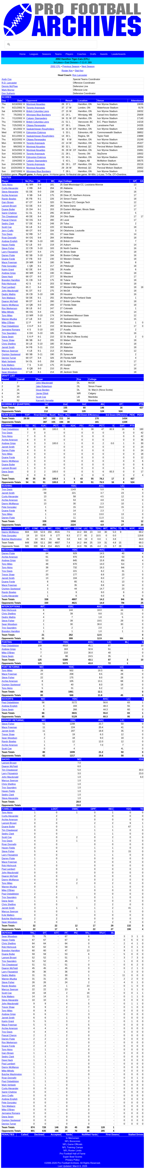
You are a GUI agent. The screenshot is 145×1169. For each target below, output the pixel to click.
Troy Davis (7, 234)
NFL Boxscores (72, 1141)
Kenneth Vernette (45, 400)
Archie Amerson (10, 195)
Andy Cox (6, 79)
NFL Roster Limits (72, 1150)
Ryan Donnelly (9, 237)
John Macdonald (10, 291)
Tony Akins (7, 184)
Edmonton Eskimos (36, 132)
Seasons (46, 54)
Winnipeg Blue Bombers (38, 115)
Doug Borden (42, 390)
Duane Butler (8, 209)
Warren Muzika (9, 319)
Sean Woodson (9, 372)
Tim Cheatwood (9, 216)
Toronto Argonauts (35, 108)
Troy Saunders (9, 333)
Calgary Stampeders (36, 118)
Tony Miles (7, 315)
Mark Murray (8, 90)
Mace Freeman (9, 262)
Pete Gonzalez (9, 266)
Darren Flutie (8, 255)
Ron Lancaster (79, 75)
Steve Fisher (8, 248)
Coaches (81, 54)
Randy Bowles (9, 199)
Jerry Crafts (7, 230)
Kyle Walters (8, 365)
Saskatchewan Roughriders (40, 129)
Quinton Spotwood (11, 354)
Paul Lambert (8, 287)
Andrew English (9, 241)
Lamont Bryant (9, 206)
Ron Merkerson (9, 308)
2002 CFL (55, 66)
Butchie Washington (12, 368)
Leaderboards (119, 54)
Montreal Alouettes (35, 104)
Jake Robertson (44, 386)
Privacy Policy (72, 1160)
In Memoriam (72, 1138)
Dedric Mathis (9, 294)
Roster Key (67, 70)
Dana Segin (8, 336)
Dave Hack (7, 276)
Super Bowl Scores (72, 1157)
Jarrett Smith (8, 347)
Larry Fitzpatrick (10, 252)
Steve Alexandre (10, 192)
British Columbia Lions (37, 111)
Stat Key (79, 70)
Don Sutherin (8, 93)
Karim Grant (8, 269)
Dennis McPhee (10, 86)
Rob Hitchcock (9, 283)
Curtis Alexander (10, 188)
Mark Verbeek (9, 361)
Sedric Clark (8, 223)
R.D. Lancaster (9, 83)
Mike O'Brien (8, 322)
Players (69, 54)
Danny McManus (10, 305)
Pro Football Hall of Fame (72, 1153)
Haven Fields (8, 245)
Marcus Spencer (10, 351)
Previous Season (71, 66)
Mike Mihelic (8, 312)
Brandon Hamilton (11, 280)
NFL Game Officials (72, 1144)
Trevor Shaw (8, 340)
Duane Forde (8, 259)
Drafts (93, 54)
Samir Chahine (9, 213)
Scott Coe (7, 227)
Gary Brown (8, 202)
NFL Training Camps (72, 1147)
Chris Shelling (9, 344)
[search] (50, 44)
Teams (58, 54)
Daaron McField (10, 301)
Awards (104, 54)
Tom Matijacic (8, 298)
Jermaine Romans (11, 329)
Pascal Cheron (9, 220)
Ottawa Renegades (36, 125)
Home (22, 54)
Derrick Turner (9, 358)
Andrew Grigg (9, 273)
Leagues (33, 54)
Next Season (88, 66)
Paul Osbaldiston (10, 326)
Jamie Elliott (42, 393)
